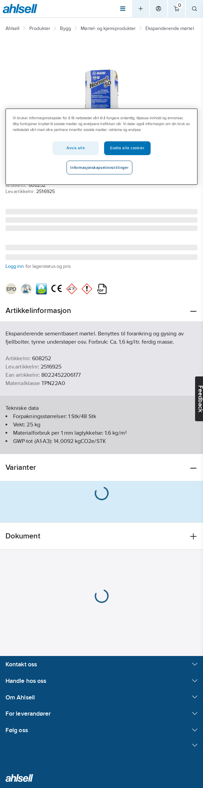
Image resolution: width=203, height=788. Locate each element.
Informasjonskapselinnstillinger (99, 167)
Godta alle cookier (127, 148)
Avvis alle (76, 148)
